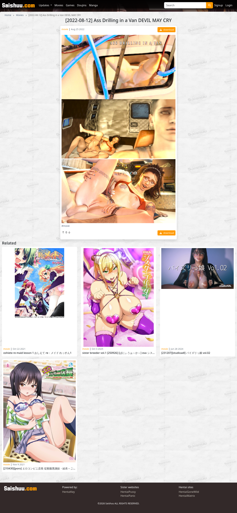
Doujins (81, 5)
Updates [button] (44, 5)
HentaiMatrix (187, 496)
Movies (58, 5)
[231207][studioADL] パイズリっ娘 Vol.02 (185, 352)
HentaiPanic (127, 496)
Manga (93, 5)
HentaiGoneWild (189, 492)
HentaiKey (68, 492)
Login (228, 5)
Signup (218, 5)
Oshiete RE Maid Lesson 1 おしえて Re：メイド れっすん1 (37, 352)
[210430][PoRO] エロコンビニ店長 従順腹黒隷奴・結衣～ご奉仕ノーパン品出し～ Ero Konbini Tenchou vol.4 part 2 (39, 468)
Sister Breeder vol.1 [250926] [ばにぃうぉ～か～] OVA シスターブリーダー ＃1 (118, 352)
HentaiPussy (128, 492)
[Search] (185, 5)
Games (70, 5)
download (167, 29)
